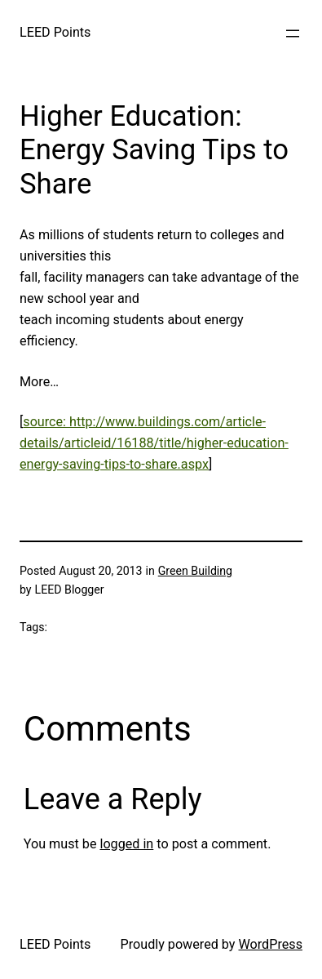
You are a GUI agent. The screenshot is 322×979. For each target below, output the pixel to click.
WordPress (270, 944)
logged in (126, 844)
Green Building (195, 570)
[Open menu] (292, 33)
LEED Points (55, 32)
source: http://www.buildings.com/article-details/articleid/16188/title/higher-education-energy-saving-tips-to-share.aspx (154, 443)
